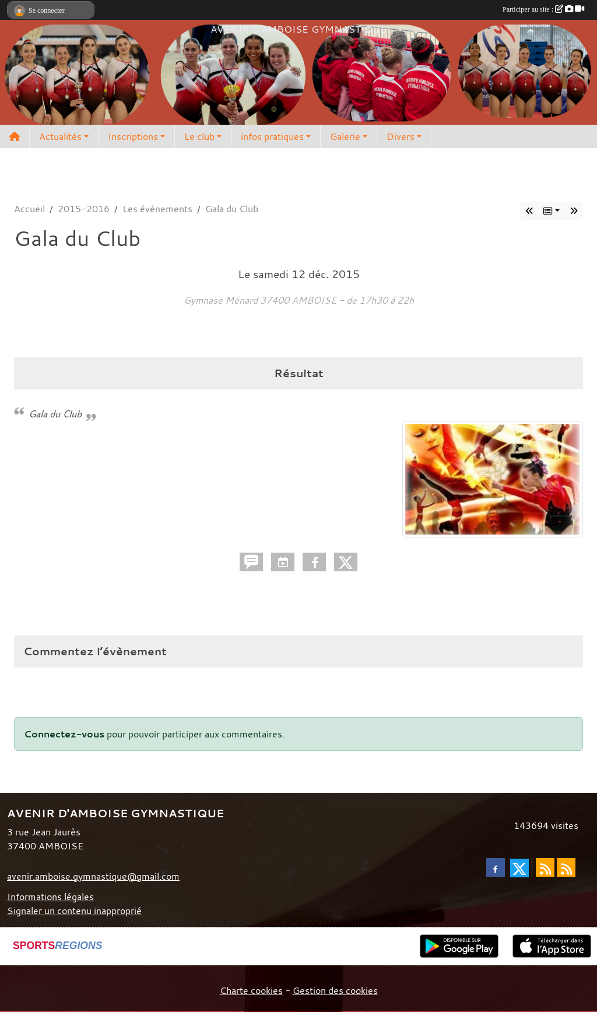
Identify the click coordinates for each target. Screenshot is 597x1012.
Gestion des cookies (335, 990)
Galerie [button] (345, 136)
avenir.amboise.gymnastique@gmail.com (93, 876)
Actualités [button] (60, 136)
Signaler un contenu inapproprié (74, 910)
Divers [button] (401, 136)
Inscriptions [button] (133, 136)
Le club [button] (199, 136)
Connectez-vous (64, 734)
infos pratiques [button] (272, 136)
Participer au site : (543, 9)
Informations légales (50, 896)
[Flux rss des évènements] (566, 867)
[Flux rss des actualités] (545, 867)
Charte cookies (251, 990)
